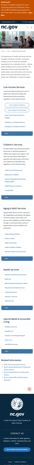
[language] (28, 22)
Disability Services (11, 327)
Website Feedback (20, 462)
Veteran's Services (11, 297)
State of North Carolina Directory (17, 449)
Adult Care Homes (11, 243)
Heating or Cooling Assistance (15, 122)
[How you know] (15, 22)
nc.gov (10, 462)
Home (3, 51)
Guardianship (9, 190)
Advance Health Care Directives (15, 252)
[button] (26, 28)
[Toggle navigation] (31, 28)
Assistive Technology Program (15, 336)
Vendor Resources (11, 292)
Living (8, 51)
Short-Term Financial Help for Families (14, 116)
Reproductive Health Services (15, 288)
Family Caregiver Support (13, 247)
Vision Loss (8, 340)
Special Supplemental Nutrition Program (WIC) (15, 180)
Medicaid (8, 279)
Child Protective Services (13, 186)
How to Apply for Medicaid (17, 105)
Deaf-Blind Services (11, 344)
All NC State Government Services (14, 364)
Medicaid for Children (12, 175)
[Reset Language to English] (23, 22)
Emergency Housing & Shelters (15, 127)
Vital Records (9, 301)
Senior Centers (10, 238)
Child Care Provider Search (13, 170)
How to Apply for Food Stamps (17, 110)
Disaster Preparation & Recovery (15, 275)
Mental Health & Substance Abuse (16, 283)
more (6, 133)
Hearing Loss (9, 331)
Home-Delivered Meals (12, 234)
